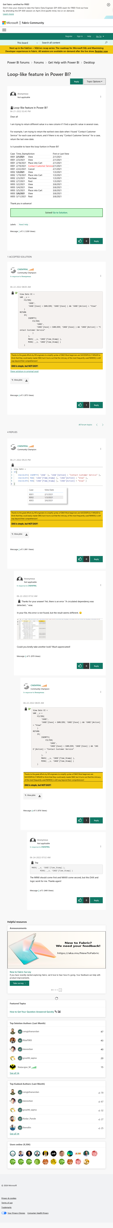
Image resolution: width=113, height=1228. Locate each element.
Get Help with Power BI (63, 62)
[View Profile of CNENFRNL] (23, 269)
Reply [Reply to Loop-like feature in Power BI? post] (96, 241)
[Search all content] (75, 42)
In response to (20, 276)
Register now (101, 51)
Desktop (89, 62)
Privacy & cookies (8, 1203)
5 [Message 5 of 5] (38, 896)
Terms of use (7, 1208)
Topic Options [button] (93, 81)
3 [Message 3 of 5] (25, 658)
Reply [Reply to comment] (96, 407)
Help (89, 36)
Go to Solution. (60, 212)
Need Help (23, 224)
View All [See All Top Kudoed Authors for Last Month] (14, 1139)
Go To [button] (98, 36)
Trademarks (6, 1212)
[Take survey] (19, 988)
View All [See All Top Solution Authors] (14, 1078)
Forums (39, 62)
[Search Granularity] (27, 42)
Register (68, 36)
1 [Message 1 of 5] (19, 231)
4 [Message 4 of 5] (19, 398)
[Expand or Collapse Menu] (4, 30)
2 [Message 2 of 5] (19, 552)
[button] (76, 81)
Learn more (8, 14)
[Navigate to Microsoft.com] (10, 22)
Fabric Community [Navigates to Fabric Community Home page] (33, 22)
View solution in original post (24, 373)
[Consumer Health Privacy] (37, 1218)
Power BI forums (18, 62)
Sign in (80, 36)
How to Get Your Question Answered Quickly (32, 1017)
